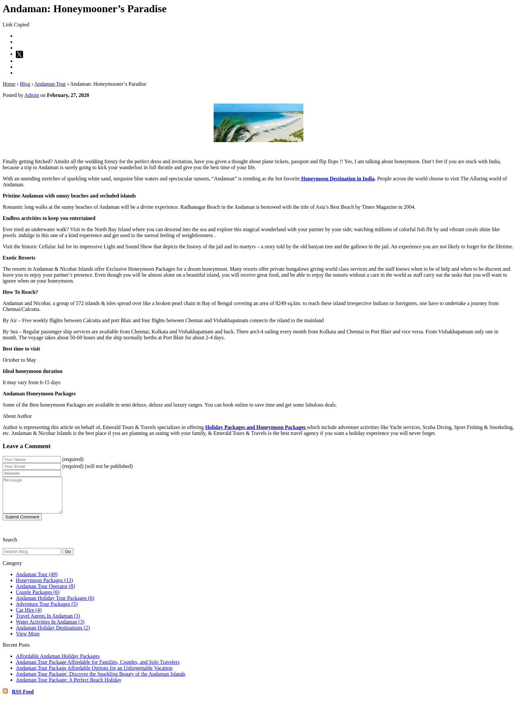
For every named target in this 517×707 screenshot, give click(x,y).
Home (9, 84)
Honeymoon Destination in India (338, 178)
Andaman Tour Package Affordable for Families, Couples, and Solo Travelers (97, 669)
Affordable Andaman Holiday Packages (58, 663)
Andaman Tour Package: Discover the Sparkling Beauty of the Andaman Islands (100, 681)
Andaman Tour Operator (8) (45, 593)
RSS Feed (23, 698)
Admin (31, 95)
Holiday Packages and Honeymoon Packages (255, 427)
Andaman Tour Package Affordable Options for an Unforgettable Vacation (94, 675)
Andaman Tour (50, 84)
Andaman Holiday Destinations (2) (53, 634)
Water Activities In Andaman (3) (50, 628)
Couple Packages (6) (37, 599)
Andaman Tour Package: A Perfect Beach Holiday (68, 687)
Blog (25, 84)
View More (28, 640)
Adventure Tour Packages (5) (46, 611)
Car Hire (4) (29, 617)
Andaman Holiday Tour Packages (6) (55, 605)
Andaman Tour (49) (37, 581)
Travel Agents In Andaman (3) (48, 623)
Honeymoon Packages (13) (44, 587)
